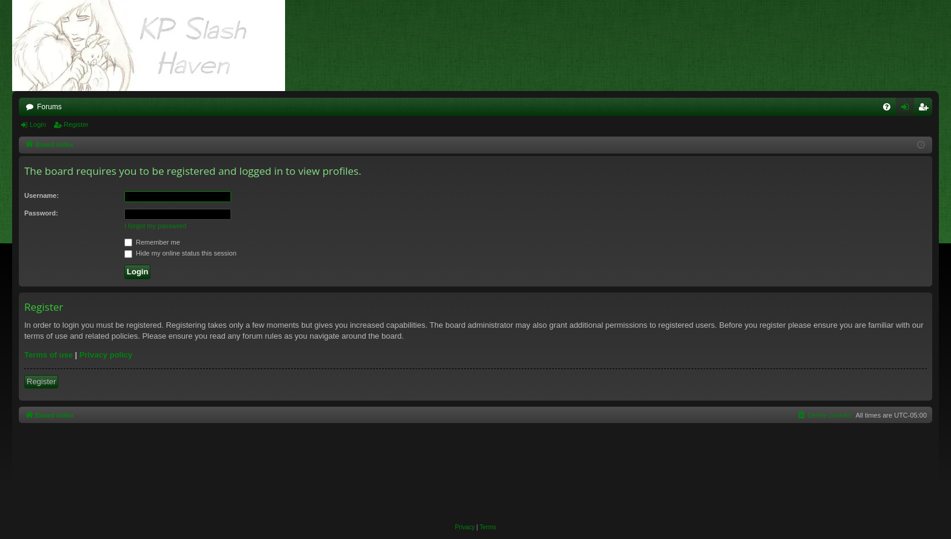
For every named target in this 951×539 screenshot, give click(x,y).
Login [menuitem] (907, 109)
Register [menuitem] (925, 109)
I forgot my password (155, 225)
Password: (41, 213)
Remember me (152, 242)
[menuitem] (887, 107)
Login (38, 124)
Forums (49, 107)
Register (76, 124)
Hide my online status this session (180, 253)
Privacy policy (105, 354)
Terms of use (48, 354)
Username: (41, 195)
